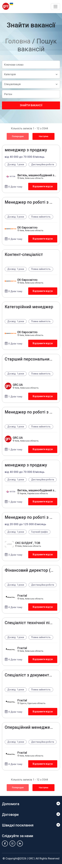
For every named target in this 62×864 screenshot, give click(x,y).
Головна (18, 41)
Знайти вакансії (31, 105)
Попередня (17, 136)
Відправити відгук (43, 186)
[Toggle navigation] (55, 6)
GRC (31, 858)
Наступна (43, 136)
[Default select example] (31, 74)
